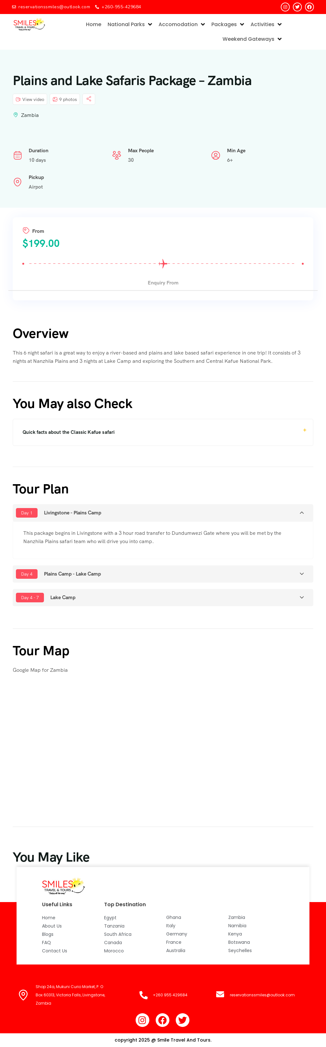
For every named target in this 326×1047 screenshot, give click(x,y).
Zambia (30, 115)
